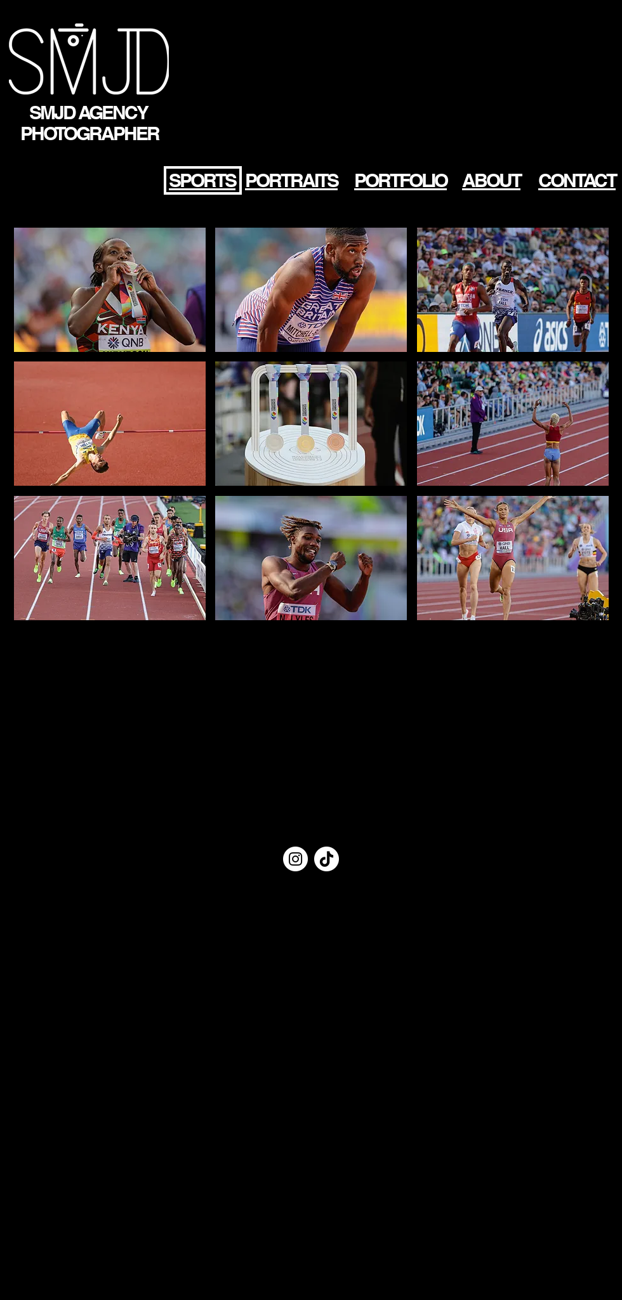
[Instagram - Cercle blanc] (295, 859)
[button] (110, 290)
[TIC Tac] (326, 859)
